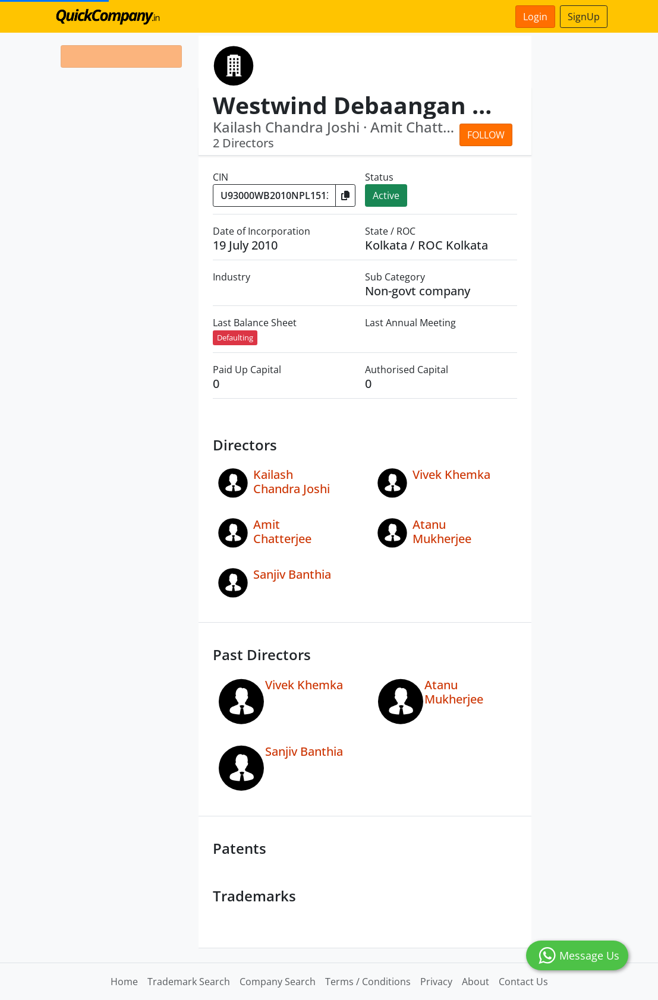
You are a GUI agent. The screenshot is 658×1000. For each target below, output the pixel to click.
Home (124, 981)
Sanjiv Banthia (292, 574)
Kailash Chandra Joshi (291, 481)
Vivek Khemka (451, 474)
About (475, 981)
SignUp (584, 16)
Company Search (278, 981)
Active (386, 195)
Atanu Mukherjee (442, 531)
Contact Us (523, 981)
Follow (486, 134)
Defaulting (235, 337)
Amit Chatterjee (282, 531)
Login (535, 16)
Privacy (436, 981)
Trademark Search (188, 981)
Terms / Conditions (368, 981)
